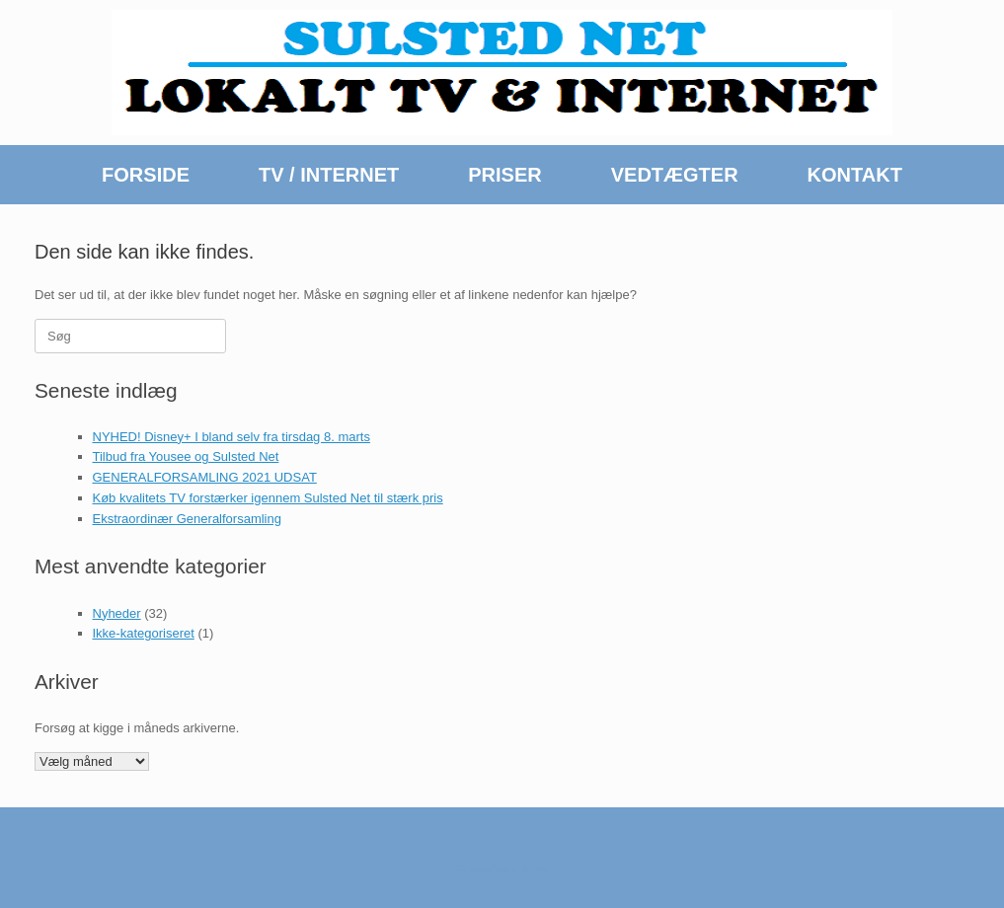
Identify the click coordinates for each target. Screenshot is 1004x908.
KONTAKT (855, 175)
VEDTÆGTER (674, 175)
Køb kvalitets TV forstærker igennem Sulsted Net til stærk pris (268, 498)
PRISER (504, 175)
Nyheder (117, 613)
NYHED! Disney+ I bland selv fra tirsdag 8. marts (231, 436)
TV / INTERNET (329, 175)
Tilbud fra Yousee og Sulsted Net (186, 456)
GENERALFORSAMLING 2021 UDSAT (205, 477)
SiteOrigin (495, 869)
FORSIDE (146, 175)
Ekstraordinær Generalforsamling (187, 518)
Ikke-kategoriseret (143, 633)
